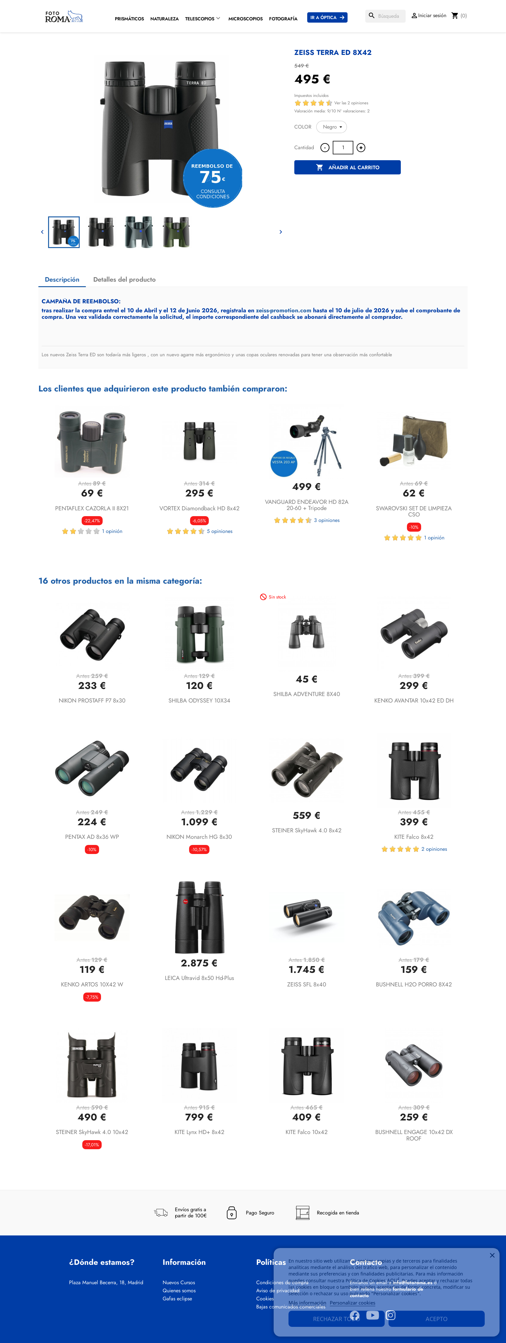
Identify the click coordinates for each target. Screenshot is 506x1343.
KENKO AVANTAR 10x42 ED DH (414, 700)
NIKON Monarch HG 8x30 (199, 837)
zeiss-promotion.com (283, 310)
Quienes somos (179, 1290)
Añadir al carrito (348, 167)
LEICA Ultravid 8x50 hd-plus (199, 978)
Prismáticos (129, 19)
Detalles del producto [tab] (124, 279)
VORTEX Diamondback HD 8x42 (199, 508)
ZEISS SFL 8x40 (306, 984)
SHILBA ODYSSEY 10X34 (199, 700)
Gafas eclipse (177, 1299)
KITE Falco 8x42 (413, 837)
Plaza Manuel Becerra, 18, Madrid (106, 1282)
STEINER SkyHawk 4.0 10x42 (92, 1132)
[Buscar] (385, 16)
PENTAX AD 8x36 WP (92, 837)
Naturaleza (164, 19)
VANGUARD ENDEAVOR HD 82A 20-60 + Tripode (307, 505)
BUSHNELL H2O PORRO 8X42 (414, 984)
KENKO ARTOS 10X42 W (92, 984)
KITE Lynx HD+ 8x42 (199, 1132)
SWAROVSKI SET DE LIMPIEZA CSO (414, 511)
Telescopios (199, 19)
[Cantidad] (343, 147)
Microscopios (245, 19)
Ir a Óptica (323, 17)
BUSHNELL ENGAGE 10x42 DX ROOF (414, 1135)
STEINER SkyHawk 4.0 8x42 (306, 830)
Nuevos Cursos (179, 1282)
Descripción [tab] (62, 279)
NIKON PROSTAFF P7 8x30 (92, 700)
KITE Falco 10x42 (307, 1132)
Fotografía (283, 19)
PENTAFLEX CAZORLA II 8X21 (92, 508)
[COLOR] (331, 127)
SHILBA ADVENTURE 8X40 (306, 694)
